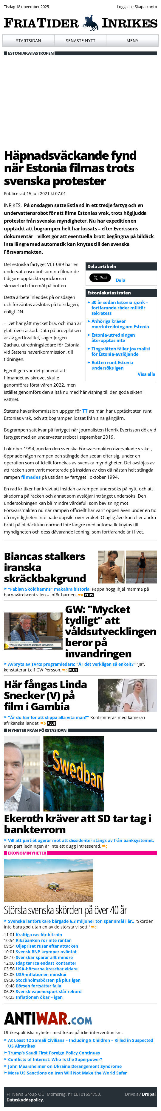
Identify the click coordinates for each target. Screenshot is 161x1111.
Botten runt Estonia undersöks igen (112, 365)
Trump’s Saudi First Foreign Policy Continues (54, 1053)
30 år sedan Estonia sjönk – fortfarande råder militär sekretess (120, 307)
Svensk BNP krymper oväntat (46, 952)
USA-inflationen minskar (41, 974)
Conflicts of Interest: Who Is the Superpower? (55, 1059)
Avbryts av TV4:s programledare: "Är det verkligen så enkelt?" (72, 664)
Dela (120, 280)
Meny (132, 40)
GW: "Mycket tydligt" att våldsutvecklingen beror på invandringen (110, 631)
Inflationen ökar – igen (39, 997)
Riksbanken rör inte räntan (44, 940)
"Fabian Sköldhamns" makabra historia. (49, 589)
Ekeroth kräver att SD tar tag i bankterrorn (77, 823)
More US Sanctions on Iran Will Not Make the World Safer (67, 1073)
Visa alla (146, 374)
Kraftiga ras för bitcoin (39, 934)
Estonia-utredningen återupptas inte (113, 337)
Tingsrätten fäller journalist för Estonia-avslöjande (121, 351)
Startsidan (28, 40)
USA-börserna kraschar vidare (47, 969)
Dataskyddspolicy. (25, 1100)
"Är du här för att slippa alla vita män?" (48, 717)
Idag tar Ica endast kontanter (46, 963)
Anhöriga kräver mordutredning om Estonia (120, 323)
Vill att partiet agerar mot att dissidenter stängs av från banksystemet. (81, 840)
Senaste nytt (80, 40)
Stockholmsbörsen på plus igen (48, 980)
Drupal (149, 1094)
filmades (31, 477)
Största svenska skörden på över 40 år (65, 909)
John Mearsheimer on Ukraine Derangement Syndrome (65, 1066)
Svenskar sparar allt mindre (44, 957)
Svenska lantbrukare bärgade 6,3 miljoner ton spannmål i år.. (71, 921)
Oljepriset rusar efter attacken (47, 946)
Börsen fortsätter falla (38, 986)
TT (85, 411)
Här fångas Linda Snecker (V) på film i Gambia (45, 695)
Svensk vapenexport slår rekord (49, 991)
